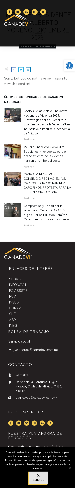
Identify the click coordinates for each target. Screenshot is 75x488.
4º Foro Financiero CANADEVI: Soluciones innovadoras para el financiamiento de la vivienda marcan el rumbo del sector (45, 153)
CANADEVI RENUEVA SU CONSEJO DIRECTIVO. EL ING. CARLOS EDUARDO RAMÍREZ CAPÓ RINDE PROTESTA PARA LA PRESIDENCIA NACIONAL (47, 182)
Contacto (22, 374)
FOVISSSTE (18, 290)
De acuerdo (38, 477)
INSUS (14, 301)
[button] (69, 65)
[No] (70, 468)
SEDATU (15, 278)
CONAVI (15, 307)
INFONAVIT (18, 284)
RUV (12, 296)
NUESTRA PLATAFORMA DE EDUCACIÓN (35, 435)
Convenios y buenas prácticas (37, 446)
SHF (12, 313)
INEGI (13, 325)
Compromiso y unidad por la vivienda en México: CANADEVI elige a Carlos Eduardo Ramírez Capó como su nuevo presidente (46, 212)
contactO (20, 364)
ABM (13, 319)
